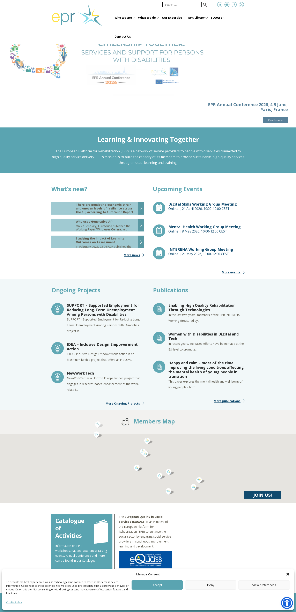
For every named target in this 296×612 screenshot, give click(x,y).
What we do (147, 18)
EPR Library (196, 18)
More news (132, 257)
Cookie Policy (14, 602)
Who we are (123, 18)
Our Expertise (172, 18)
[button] (288, 574)
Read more (275, 120)
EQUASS (216, 18)
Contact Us (122, 36)
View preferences (264, 585)
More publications (227, 403)
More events (231, 274)
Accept (157, 585)
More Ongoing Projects (123, 405)
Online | (206, 208)
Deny (210, 585)
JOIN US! (262, 497)
